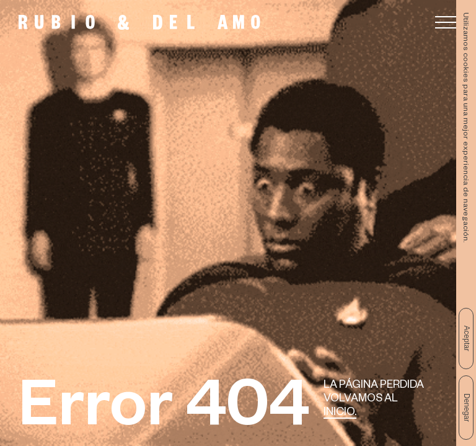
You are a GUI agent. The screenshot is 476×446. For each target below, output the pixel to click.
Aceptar (466, 338)
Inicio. (340, 413)
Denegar (466, 407)
